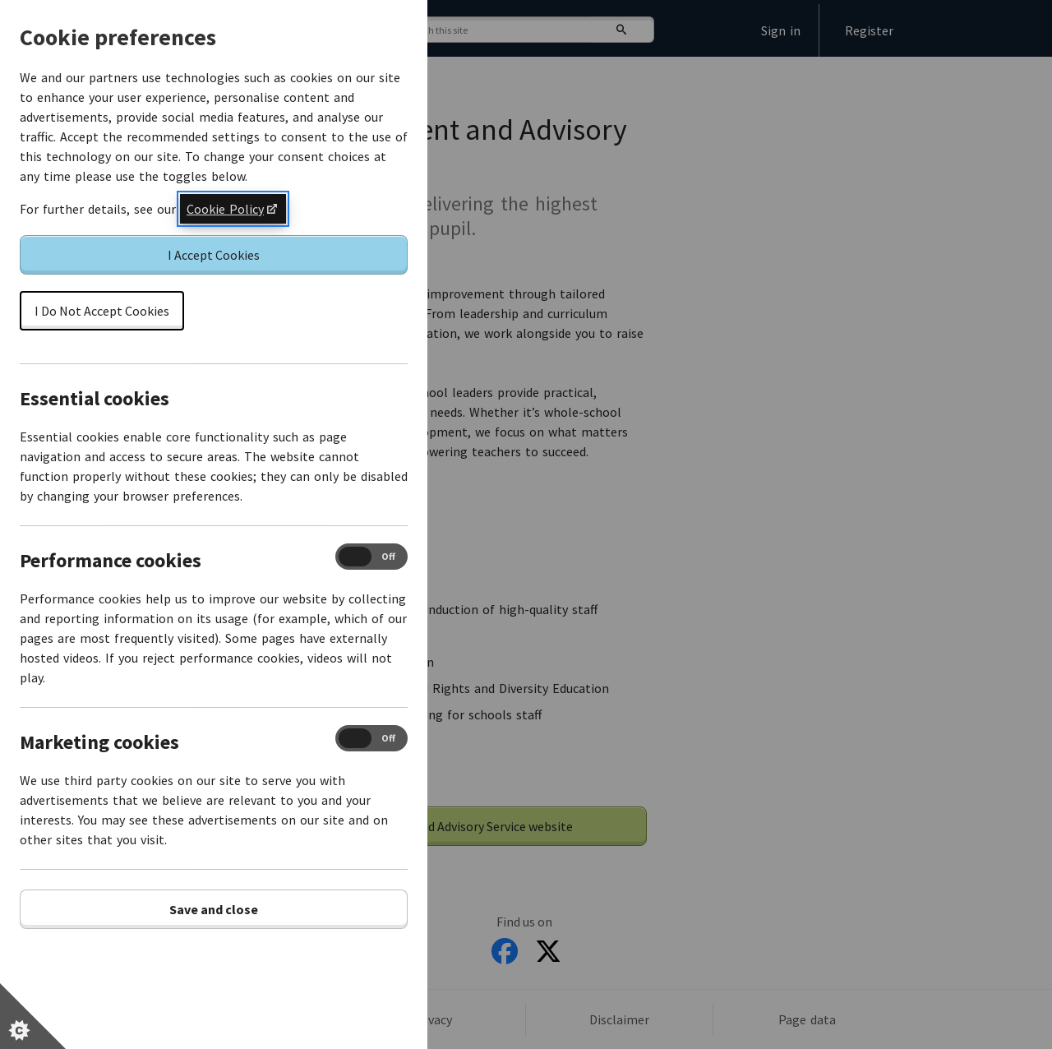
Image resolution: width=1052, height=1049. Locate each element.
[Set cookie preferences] (33, 1016)
